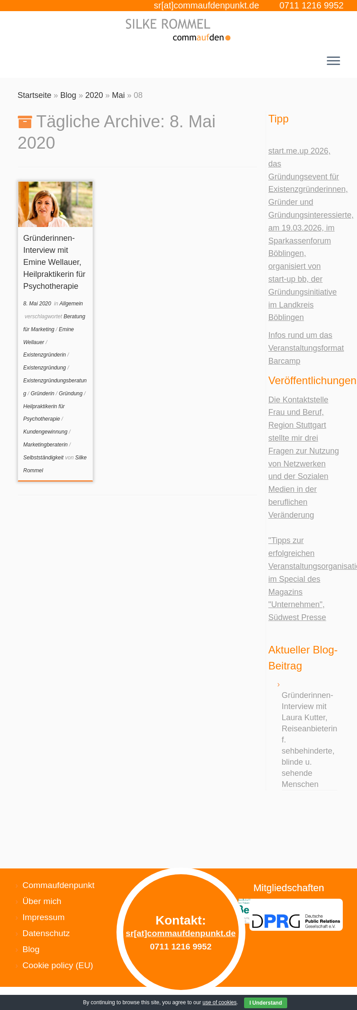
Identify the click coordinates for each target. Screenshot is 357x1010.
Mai (118, 95)
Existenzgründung (45, 368)
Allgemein (71, 303)
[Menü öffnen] (333, 62)
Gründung (71, 393)
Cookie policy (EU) (58, 965)
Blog (68, 95)
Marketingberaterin (46, 445)
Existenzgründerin (45, 355)
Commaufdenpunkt (59, 885)
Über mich (42, 901)
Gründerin (43, 393)
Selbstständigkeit (44, 457)
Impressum (44, 917)
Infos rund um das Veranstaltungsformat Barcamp (306, 348)
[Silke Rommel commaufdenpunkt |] (178, 30)
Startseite (35, 95)
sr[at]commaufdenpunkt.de (206, 5)
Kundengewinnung (46, 432)
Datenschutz (46, 933)
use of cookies (220, 1002)
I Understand (265, 1003)
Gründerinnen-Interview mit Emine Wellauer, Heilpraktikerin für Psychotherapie (54, 262)
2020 (94, 95)
